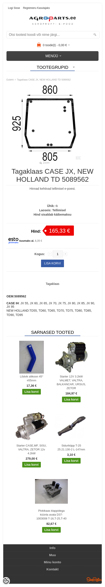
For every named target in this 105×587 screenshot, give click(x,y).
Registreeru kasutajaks (36, 7)
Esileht (10, 79)
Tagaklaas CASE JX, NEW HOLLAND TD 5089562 (44, 79)
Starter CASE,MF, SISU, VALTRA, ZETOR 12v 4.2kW (31, 449)
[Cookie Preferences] (6, 581)
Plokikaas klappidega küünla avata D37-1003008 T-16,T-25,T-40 (51, 514)
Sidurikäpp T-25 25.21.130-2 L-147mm (71, 447)
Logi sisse (14, 7)
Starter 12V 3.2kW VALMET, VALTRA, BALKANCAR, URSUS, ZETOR (71, 382)
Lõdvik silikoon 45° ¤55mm (31, 378)
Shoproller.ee (94, 579)
